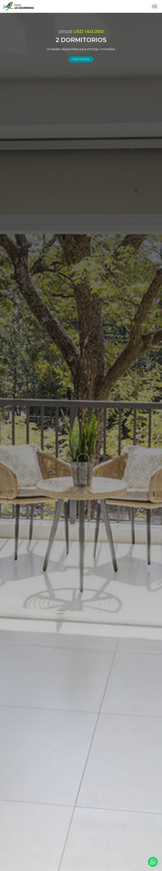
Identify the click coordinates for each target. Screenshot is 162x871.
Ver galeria (81, 59)
